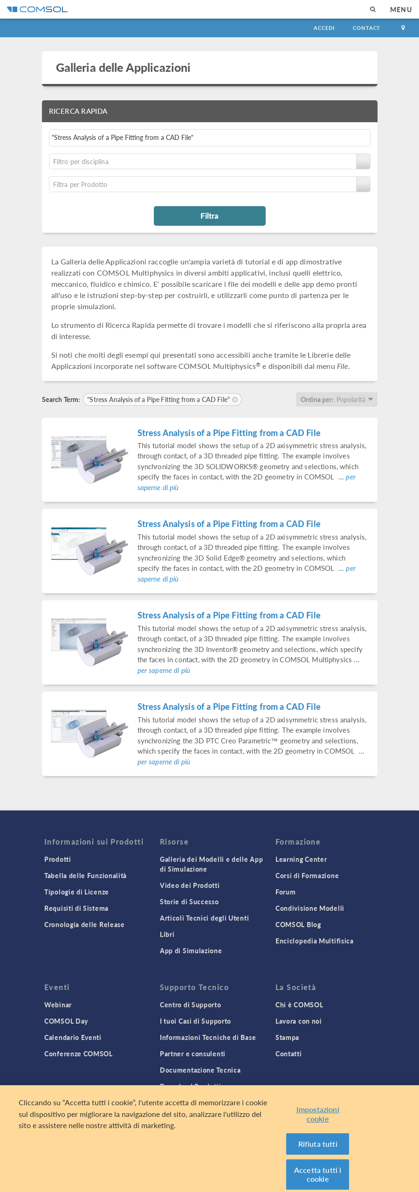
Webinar (58, 1004)
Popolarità (351, 399)
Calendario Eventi (73, 1037)
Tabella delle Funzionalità (85, 875)
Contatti (288, 1053)
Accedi (324, 27)
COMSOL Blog (298, 924)
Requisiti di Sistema (76, 908)
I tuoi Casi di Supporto (195, 1021)
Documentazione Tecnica (200, 1069)
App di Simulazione (191, 950)
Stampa (287, 1037)
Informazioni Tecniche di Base (208, 1037)
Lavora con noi (298, 1021)
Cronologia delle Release (84, 924)
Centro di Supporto (190, 1004)
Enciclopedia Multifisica (314, 940)
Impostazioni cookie (317, 1121)
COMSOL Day (66, 1021)
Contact (366, 27)
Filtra (209, 215)
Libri (167, 934)
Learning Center (301, 859)
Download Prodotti (190, 1086)
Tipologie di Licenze (76, 891)
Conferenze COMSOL (78, 1053)
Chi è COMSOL (299, 1004)
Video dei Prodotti (190, 885)
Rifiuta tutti (317, 1150)
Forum (285, 891)
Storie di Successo (189, 901)
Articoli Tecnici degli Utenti (204, 917)
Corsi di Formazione (307, 875)
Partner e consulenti (193, 1053)
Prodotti (57, 859)
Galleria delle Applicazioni (123, 67)
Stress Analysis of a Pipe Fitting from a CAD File (229, 432)
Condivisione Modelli (309, 908)
